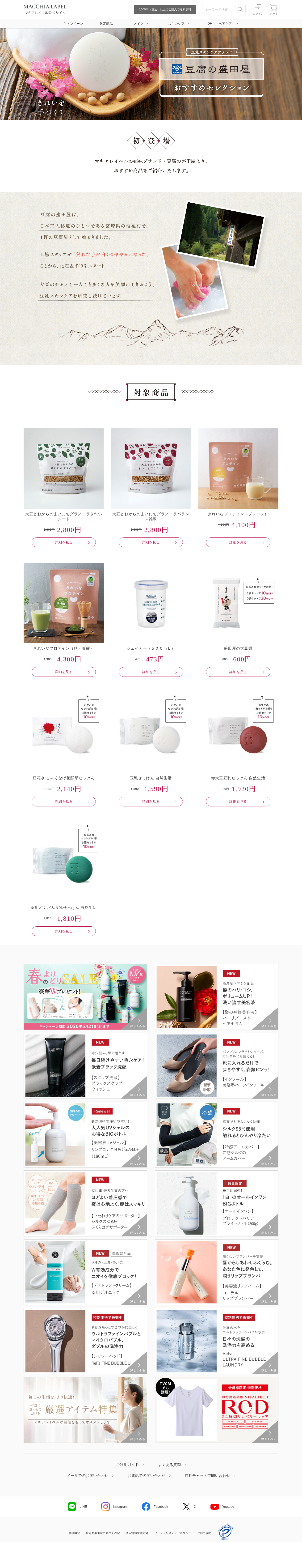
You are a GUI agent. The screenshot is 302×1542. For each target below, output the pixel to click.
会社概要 (74, 1533)
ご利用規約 (204, 1533)
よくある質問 (169, 1465)
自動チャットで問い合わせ (207, 1476)
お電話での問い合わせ (146, 1476)
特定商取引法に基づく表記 (103, 1533)
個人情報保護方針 (137, 1533)
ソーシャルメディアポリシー (172, 1533)
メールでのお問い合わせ (87, 1476)
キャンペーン (73, 24)
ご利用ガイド (127, 1465)
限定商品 (106, 24)
